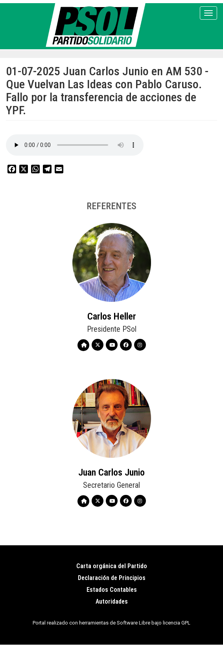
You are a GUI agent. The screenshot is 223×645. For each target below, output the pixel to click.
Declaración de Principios (112, 578)
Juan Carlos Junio (111, 472)
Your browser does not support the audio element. (75, 145)
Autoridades (112, 601)
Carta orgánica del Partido (111, 566)
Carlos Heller (111, 316)
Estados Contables (112, 589)
